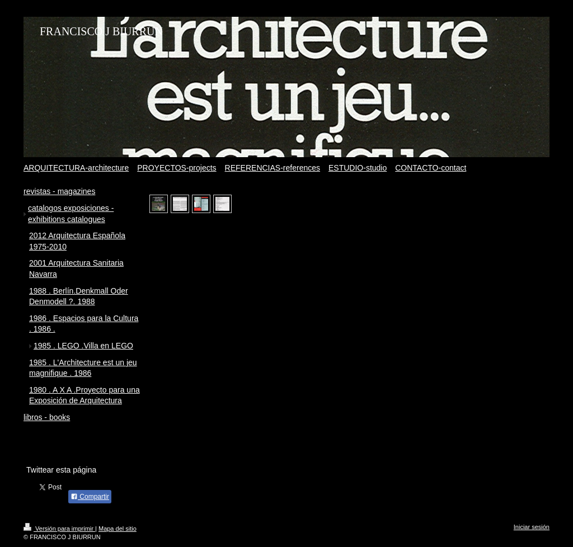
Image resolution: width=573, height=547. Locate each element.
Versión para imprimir (59, 528)
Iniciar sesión (531, 527)
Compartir (90, 497)
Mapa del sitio (117, 528)
